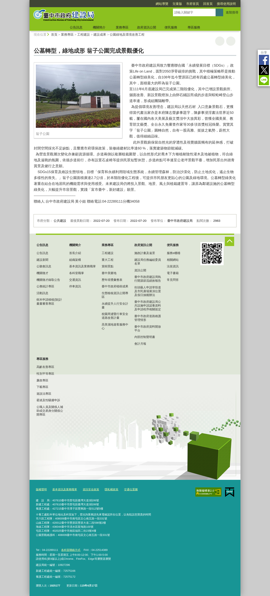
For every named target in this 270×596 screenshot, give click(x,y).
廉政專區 (42, 380)
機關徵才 (42, 273)
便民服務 (171, 27)
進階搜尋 (232, 12)
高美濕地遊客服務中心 (115, 326)
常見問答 (173, 279)
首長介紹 (75, 253)
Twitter (264, 70)
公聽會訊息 (43, 266)
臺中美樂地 (109, 273)
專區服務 (194, 27)
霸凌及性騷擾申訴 (48, 400)
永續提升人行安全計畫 (115, 305)
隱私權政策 (111, 489)
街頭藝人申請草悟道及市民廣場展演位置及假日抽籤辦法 (147, 291)
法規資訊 (173, 266)
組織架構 (75, 259)
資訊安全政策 (91, 489)
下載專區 (42, 387)
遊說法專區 (43, 393)
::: (27, 2)
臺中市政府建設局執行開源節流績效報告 (147, 278)
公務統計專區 (45, 286)
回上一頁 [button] (230, 41)
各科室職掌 (76, 273)
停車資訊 (75, 286)
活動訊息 (42, 293)
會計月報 (140, 343)
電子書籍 (173, 273)
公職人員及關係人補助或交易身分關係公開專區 (49, 410)
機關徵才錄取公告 (48, 279)
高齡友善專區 (45, 367)
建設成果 (99, 34)
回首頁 (208, 3)
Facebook (264, 60)
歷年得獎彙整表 (112, 279)
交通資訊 (75, 279)
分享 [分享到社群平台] (264, 52)
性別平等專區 (45, 373)
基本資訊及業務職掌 (82, 266)
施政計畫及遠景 (144, 253)
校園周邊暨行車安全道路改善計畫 (115, 315)
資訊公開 (140, 270)
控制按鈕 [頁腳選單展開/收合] (229, 241)
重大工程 (107, 259)
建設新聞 (42, 259)
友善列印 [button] (219, 41)
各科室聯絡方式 (70, 550)
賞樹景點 (107, 266)
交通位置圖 (131, 489)
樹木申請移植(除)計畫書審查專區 (49, 301)
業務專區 (122, 27)
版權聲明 (41, 489)
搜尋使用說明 (226, 3)
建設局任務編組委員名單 (147, 261)
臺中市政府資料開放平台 (147, 328)
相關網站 (173, 259)
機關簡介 (99, 27)
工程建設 (83, 34)
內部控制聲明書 (144, 337)
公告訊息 (76, 27)
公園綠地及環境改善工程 (127, 34)
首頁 (54, 34)
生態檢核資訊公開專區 (115, 295)
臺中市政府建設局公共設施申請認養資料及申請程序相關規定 (147, 305)
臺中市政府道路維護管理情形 (147, 318)
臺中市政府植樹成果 (115, 286)
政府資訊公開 (146, 27)
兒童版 (177, 3)
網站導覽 (162, 3)
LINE (264, 80)
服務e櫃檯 (173, 253)
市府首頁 (192, 3)
